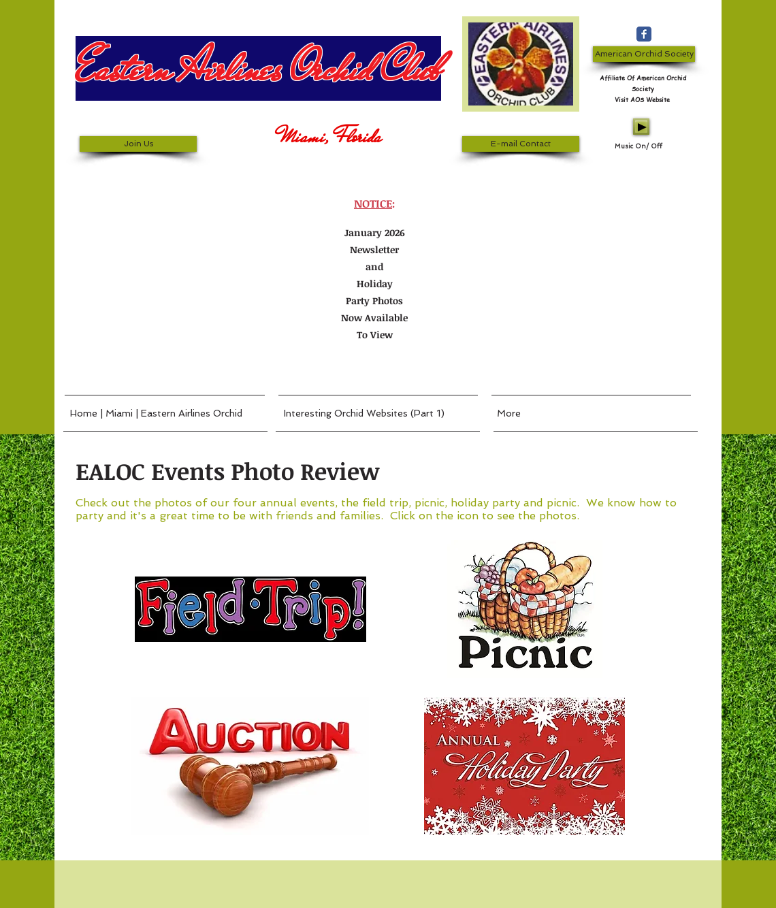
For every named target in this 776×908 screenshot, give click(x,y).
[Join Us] (138, 144)
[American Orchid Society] (644, 54)
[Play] (641, 126)
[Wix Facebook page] (643, 34)
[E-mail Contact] (520, 144)
